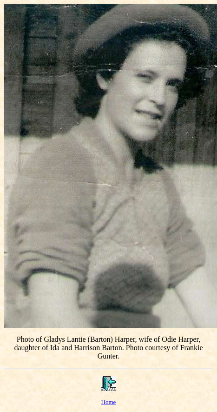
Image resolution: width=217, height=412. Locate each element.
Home (108, 402)
